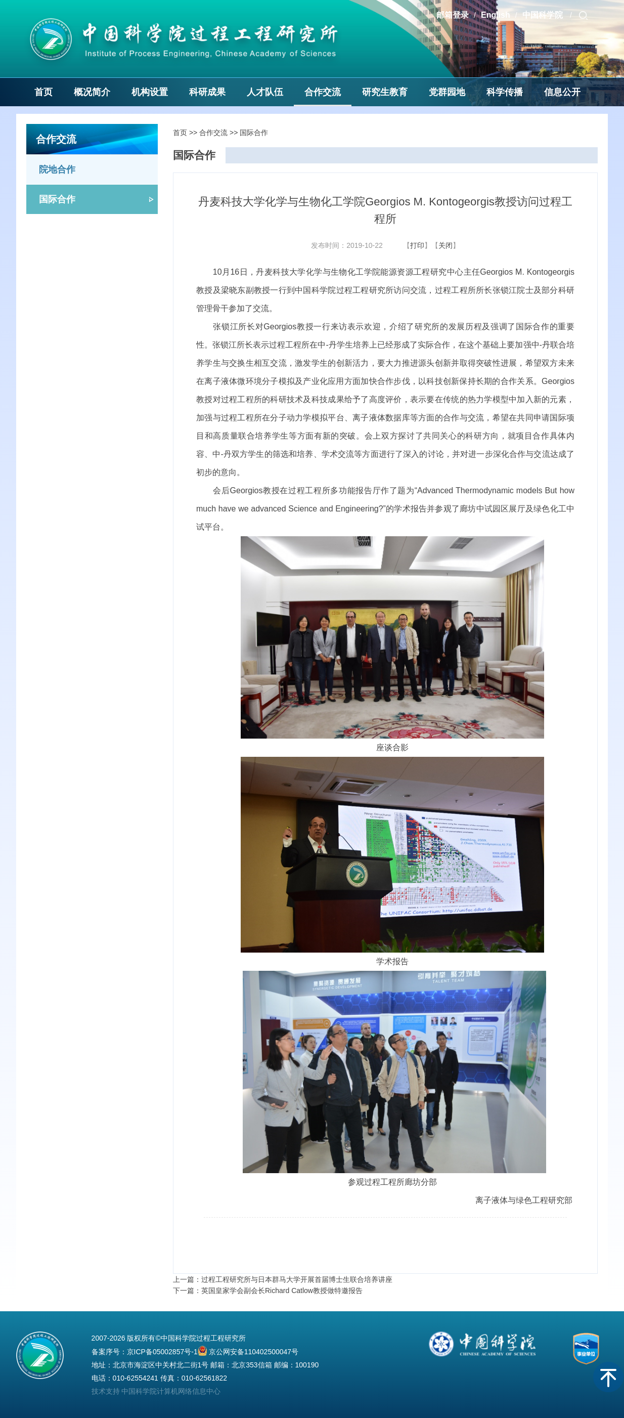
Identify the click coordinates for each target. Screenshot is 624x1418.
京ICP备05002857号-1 (162, 1352)
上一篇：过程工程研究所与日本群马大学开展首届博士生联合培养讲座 (282, 1279)
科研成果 (207, 92)
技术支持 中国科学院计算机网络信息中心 (156, 1391)
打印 (417, 245)
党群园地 (447, 92)
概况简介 (92, 92)
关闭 (445, 245)
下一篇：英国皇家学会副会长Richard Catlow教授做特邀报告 (268, 1290)
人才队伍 (265, 92)
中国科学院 (543, 15)
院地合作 (57, 169)
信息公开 (562, 92)
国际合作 (57, 199)
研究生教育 (385, 92)
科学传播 (504, 92)
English (495, 15)
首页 (43, 92)
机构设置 (149, 92)
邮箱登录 (452, 15)
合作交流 (322, 92)
